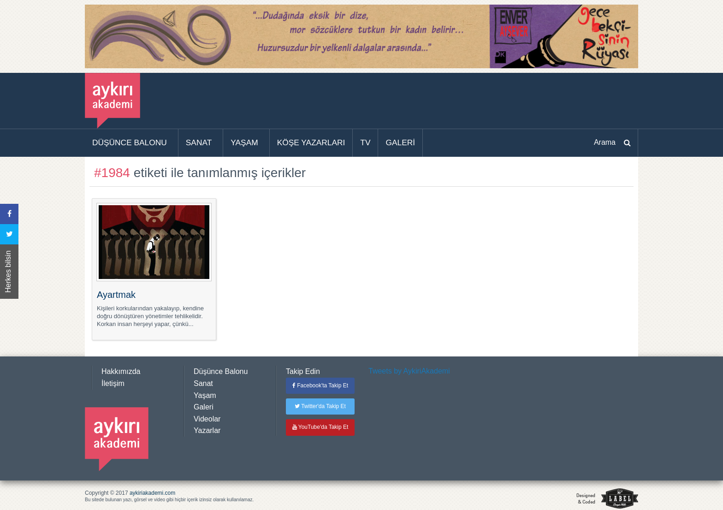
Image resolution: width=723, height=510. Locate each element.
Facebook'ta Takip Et (320, 385)
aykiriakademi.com (152, 493)
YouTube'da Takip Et (320, 427)
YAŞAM (244, 142)
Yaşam (205, 395)
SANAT (199, 142)
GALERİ (400, 142)
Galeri (203, 407)
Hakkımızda (120, 371)
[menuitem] (131, 143)
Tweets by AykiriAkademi (409, 371)
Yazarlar (207, 430)
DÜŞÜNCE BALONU (129, 142)
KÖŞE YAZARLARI (311, 142)
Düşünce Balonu (221, 371)
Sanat (203, 383)
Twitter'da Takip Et (320, 406)
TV (365, 142)
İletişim (112, 383)
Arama (605, 142)
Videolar (207, 419)
